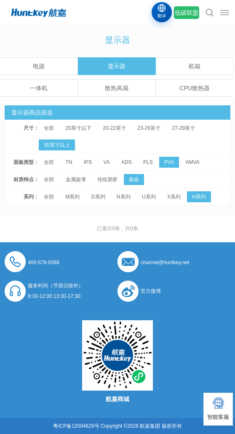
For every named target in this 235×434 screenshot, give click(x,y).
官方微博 (151, 291)
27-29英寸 (183, 128)
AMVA (193, 162)
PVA (169, 162)
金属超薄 (76, 179)
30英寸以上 (56, 145)
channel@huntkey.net (165, 262)
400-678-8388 (43, 262)
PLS (148, 162)
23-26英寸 (148, 128)
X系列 (174, 197)
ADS (126, 162)
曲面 (134, 179)
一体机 (39, 88)
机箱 (194, 66)
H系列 (199, 197)
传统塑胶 (107, 179)
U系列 (149, 197)
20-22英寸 (114, 128)
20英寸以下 (78, 128)
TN (69, 162)
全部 (49, 128)
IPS (88, 162)
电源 (39, 66)
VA (107, 162)
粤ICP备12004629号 (76, 426)
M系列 (73, 197)
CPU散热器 (195, 88)
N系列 (124, 197)
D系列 (98, 197)
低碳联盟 (186, 12)
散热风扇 (116, 88)
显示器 (117, 66)
